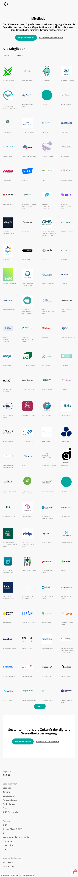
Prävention (7, 841)
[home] (6, 4)
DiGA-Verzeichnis (10, 812)
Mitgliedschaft (9, 796)
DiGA (5, 825)
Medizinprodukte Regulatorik (16, 837)
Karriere (6, 792)
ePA (4, 849)
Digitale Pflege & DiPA (12, 829)
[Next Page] (40, 706)
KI (3, 833)
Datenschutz (8, 866)
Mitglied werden (26, 37)
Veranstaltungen (10, 800)
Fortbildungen (9, 804)
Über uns (7, 788)
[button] (71, 4)
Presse (6, 808)
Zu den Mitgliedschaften (51, 37)
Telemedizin (8, 845)
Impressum (8, 862)
